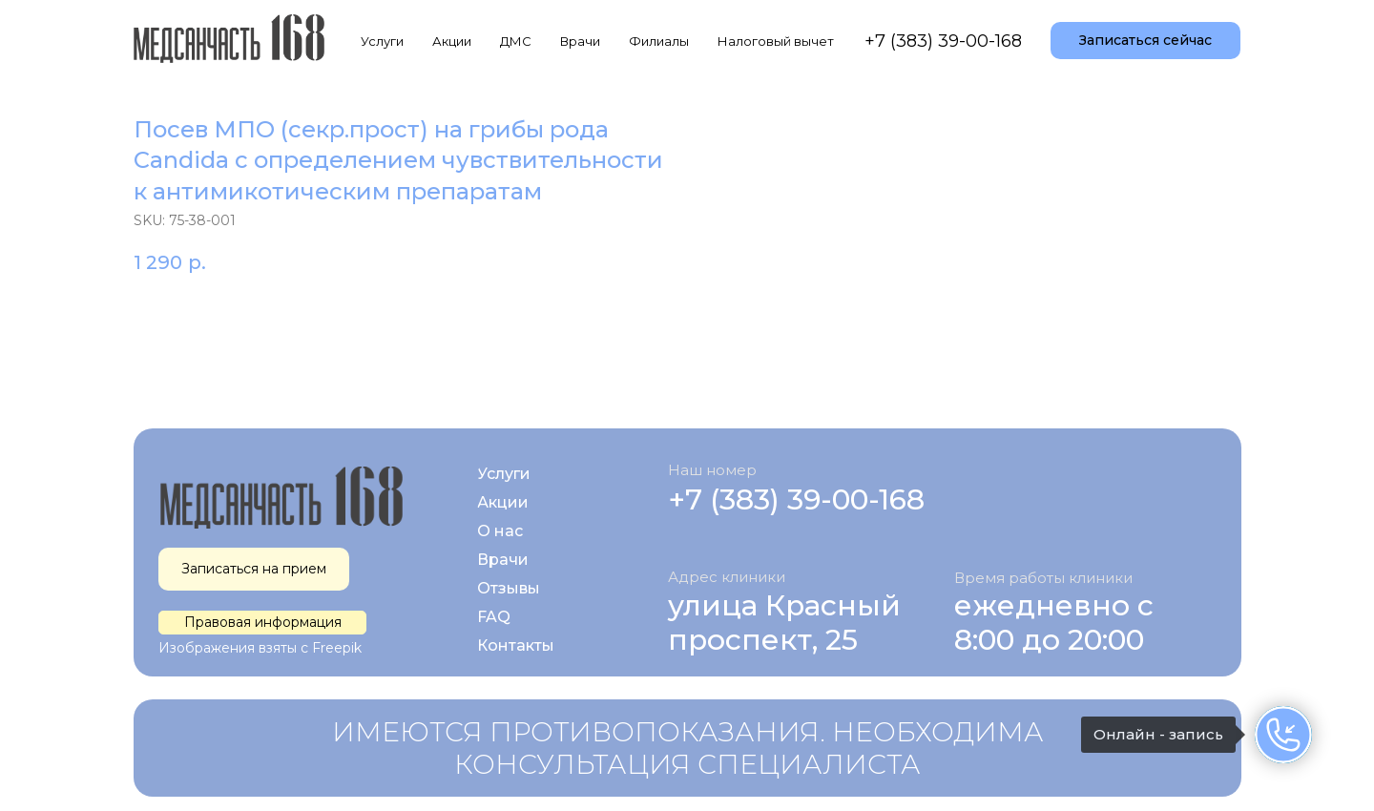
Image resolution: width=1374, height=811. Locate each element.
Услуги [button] (382, 41)
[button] (1145, 41)
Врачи (580, 41)
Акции (451, 41)
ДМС (515, 41)
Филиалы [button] (659, 41)
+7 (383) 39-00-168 (943, 41)
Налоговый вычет (776, 41)
